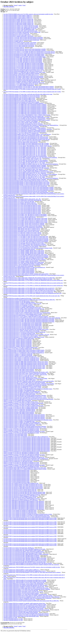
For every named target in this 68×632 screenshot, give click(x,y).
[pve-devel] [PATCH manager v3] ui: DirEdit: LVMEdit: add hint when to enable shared (23, 262)
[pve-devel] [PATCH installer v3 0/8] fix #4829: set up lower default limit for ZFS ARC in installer (26, 167)
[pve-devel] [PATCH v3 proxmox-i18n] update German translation (18, 412)
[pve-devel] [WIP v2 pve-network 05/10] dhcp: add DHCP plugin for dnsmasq (21, 555)
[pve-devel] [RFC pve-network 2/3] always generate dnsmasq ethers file (20, 489)
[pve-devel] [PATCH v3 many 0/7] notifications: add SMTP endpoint (19, 409)
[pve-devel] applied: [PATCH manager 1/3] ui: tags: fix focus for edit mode (20, 590)
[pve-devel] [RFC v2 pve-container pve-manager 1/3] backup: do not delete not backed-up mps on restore (27, 514)
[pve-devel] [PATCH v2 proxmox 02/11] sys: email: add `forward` (18, 376)
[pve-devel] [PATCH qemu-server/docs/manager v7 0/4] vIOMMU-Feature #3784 (22, 315)
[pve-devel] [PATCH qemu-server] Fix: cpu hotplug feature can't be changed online (22, 323)
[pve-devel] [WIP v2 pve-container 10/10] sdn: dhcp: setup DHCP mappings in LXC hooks (24, 549)
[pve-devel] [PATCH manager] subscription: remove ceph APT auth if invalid (21, 231)
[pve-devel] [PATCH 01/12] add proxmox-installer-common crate (18, 23)
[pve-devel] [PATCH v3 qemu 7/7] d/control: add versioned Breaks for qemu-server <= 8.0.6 (24, 427)
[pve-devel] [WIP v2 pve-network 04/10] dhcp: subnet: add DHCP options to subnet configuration (26, 554)
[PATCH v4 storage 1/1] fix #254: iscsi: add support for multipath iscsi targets (21, 453)
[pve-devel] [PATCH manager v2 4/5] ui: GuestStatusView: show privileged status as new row (25, 245)
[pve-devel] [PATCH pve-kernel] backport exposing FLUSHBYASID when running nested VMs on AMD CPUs (29, 299)
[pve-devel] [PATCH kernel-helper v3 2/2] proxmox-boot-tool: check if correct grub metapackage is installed (28, 192)
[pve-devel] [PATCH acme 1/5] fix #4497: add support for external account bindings (22, 58)
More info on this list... (8, 6)
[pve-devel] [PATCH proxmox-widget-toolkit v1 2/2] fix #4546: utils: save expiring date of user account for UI (29, 288)
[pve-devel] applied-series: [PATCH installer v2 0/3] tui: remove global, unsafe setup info (24, 582)
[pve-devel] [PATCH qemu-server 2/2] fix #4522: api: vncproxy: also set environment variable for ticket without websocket (31, 317)
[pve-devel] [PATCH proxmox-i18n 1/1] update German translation (19, 270)
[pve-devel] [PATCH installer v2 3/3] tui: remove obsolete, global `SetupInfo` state (22, 158)
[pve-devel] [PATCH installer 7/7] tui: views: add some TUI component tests (21, 133)
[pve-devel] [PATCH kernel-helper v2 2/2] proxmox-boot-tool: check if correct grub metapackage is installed (28, 187)
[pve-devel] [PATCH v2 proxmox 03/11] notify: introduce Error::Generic (20, 377)
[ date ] (24, 5)
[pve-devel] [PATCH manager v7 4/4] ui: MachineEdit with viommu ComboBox (22, 264)
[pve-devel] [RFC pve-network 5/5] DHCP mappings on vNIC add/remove (20, 496)
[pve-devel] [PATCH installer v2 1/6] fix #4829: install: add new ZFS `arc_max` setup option (24, 147)
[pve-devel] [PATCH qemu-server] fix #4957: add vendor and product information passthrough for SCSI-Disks (29, 319)
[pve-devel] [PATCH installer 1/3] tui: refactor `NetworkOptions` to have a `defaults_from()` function (26, 115)
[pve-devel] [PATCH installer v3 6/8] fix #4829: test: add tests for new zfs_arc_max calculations (25, 175)
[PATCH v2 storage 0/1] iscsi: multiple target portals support (17, 400)
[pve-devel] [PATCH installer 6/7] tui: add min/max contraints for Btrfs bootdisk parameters (24, 131)
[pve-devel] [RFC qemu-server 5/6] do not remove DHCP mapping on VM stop (21, 498)
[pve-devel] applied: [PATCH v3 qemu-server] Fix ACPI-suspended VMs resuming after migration (26, 613)
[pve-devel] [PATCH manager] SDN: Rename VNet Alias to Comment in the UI (21, 228)
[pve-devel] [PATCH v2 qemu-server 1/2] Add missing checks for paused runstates (22, 386)
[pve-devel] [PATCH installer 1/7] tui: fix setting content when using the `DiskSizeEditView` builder (26, 117)
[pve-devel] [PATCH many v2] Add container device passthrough (18, 266)
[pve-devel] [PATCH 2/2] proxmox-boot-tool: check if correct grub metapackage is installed (24, 49)
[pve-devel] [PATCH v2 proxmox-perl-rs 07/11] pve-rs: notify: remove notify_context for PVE (25, 374)
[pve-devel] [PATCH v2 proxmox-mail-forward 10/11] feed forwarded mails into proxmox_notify (26, 372)
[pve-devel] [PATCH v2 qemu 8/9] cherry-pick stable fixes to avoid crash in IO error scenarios (25, 397)
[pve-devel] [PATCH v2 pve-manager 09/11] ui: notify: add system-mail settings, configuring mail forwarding (28, 383)
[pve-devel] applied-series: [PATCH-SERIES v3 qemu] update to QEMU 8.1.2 (21, 569)
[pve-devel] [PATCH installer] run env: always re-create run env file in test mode (22, 140)
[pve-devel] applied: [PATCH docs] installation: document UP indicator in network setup (23, 586)
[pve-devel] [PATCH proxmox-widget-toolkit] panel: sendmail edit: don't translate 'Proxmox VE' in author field (29, 277)
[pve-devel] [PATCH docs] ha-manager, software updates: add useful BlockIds (21, 78)
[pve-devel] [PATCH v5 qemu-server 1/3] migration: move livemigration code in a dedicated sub (25, 458)
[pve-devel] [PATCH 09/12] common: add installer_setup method (18, 36)
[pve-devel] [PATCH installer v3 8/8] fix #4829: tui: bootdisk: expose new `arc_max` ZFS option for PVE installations (30, 178)
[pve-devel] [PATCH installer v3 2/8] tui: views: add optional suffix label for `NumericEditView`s (26, 170)
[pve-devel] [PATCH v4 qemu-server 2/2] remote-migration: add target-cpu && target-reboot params (26, 438)
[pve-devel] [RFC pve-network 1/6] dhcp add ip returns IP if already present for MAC (23, 488)
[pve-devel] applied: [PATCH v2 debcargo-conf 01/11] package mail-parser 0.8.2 (22, 611)
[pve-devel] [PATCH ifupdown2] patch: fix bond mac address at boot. (19, 98)
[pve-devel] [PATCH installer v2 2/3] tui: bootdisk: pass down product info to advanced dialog (25, 156)
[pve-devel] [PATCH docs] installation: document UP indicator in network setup (21, 81)
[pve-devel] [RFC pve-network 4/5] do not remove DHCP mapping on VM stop (21, 494)
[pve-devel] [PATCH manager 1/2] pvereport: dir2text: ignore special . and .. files (22, 198)
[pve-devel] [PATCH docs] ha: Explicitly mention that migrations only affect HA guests (23, 80)
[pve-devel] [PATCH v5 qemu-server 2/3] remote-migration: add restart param (21, 460)
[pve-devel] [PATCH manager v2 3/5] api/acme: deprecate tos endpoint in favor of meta (23, 242)
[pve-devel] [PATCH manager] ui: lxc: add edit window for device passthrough (21, 235)
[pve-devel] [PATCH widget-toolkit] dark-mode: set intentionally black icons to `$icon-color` (25, 467)
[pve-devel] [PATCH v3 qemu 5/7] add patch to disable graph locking (19, 425)
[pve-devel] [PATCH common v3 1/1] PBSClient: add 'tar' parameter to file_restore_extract (24, 72)
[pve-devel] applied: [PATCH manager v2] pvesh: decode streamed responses (21, 593)
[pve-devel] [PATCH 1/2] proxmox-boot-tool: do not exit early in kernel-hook (21, 40)
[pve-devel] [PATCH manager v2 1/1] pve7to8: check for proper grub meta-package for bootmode (26, 239)
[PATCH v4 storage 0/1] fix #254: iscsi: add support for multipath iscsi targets (21, 452)
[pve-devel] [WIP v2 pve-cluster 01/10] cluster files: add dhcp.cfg (18, 547)
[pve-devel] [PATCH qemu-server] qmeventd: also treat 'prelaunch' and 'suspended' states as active (26, 329)
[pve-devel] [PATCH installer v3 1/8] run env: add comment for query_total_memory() (23, 169)
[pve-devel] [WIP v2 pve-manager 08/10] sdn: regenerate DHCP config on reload (22, 550)
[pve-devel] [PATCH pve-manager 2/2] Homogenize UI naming (18, 304)
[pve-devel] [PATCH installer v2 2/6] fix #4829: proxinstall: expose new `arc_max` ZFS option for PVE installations (30, 157)
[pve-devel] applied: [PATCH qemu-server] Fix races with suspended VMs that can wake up (24, 607)
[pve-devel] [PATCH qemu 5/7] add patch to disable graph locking (18, 338)
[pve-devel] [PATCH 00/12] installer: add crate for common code (18, 19)
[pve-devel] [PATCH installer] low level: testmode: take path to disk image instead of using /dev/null (26, 139)
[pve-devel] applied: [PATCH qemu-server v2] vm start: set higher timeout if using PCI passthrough (26, 609)
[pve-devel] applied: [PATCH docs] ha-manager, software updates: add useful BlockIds (23, 584)
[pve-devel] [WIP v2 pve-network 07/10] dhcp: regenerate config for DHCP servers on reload (25, 560)
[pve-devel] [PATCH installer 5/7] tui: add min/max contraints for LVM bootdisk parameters (24, 130)
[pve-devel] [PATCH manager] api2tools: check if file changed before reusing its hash (23, 227)
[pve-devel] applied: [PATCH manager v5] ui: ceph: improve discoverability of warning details (25, 594)
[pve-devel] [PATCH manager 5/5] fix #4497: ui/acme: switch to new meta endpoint (22, 226)
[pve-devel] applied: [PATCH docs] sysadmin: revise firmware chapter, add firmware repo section (26, 587)
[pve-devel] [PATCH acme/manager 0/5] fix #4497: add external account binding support (24, 54)
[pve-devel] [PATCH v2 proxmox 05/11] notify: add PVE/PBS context (19, 379)
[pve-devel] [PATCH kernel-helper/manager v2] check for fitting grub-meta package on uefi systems (26, 182)
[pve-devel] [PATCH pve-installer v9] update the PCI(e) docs (17, 298)
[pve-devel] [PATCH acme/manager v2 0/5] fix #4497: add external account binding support (24, 56)
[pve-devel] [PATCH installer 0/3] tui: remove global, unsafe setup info (19, 100)
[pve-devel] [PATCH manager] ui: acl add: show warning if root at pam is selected (22, 232)
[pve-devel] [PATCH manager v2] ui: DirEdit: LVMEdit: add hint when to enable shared (23, 250)
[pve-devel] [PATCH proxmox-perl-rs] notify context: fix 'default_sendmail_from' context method (26, 273)
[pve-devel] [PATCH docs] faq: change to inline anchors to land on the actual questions (23, 76)
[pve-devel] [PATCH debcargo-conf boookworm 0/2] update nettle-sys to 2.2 (21, 74)
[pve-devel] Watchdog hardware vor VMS (13, 618)
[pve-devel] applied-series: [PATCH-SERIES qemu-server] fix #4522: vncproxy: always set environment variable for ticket (31, 567)
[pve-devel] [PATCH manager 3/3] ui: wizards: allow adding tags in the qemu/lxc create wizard (25, 218)
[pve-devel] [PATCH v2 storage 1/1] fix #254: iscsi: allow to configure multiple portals (23, 403)
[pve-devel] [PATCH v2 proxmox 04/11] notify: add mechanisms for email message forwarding (25, 378)
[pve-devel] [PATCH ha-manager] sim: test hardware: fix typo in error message (21, 95)
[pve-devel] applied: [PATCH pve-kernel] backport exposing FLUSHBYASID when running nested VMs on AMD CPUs (31, 600)
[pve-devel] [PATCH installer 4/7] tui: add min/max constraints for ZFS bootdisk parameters (24, 127)
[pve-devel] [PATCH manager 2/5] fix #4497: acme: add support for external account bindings (25, 214)
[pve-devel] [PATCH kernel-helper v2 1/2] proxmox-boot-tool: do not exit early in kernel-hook (25, 186)
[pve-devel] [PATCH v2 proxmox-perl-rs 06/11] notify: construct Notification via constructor (24, 373)
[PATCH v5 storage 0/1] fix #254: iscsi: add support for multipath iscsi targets (21, 462)
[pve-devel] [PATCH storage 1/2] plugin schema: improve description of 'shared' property (24, 350)
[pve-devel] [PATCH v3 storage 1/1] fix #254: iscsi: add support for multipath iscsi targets (24, 431)
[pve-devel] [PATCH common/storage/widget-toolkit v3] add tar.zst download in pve (23, 71)
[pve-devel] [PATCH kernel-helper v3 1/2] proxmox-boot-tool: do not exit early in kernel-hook (25, 191)
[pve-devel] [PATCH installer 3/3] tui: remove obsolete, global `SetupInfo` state (21, 122)
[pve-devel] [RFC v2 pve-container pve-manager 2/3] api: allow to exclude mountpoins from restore (26, 515)
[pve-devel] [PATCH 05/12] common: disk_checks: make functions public (20, 31)
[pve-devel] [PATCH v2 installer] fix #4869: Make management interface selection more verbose (25, 361)
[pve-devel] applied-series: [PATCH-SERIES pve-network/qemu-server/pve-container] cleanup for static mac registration (31, 564)
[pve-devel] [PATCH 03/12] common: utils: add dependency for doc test (20, 28)
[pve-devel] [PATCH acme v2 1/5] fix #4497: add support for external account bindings (23, 63)
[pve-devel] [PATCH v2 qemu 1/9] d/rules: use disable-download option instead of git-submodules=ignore (27, 388)
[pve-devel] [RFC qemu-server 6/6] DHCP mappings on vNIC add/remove (20, 500)
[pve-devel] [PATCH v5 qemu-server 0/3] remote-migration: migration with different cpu (24, 457)
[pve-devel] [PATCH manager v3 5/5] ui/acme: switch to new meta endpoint (21, 261)
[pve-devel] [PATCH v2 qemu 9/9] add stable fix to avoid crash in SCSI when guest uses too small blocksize (28, 399)
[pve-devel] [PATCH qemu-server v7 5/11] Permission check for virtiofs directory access (23, 337)
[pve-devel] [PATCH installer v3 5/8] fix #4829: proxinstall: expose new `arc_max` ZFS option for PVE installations (30, 174)
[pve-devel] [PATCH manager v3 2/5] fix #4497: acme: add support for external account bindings (25, 257)
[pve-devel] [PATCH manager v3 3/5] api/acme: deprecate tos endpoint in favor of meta (23, 258)
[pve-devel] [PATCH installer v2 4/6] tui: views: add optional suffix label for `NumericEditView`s (26, 161)
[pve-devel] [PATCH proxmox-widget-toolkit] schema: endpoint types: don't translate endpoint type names (28, 279)
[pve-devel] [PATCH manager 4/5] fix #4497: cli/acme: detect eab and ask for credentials (24, 223)
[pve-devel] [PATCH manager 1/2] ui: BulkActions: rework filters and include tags (22, 200)
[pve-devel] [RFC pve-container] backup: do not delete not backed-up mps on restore (23, 484)
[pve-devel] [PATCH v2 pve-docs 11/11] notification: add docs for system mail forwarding (24, 382)
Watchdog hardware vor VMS (10, 617)
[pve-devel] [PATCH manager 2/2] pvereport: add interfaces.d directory (20, 202)
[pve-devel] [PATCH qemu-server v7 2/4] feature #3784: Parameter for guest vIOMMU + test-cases (26, 334)
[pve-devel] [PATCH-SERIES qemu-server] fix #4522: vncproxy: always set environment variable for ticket (28, 14)
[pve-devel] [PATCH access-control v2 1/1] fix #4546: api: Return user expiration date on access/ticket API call (29, 52)
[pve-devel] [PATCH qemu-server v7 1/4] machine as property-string (19, 333)
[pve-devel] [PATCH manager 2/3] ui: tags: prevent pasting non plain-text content (22, 205)
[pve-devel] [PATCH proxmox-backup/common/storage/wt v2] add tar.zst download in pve (24, 267)
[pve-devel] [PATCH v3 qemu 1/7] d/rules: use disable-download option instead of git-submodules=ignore (27, 419)
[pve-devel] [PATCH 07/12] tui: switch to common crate (16, 33)
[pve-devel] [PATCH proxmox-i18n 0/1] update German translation (19, 268)
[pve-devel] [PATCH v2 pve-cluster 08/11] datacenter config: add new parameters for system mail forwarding (28, 381)
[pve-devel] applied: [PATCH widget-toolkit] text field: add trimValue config (21, 616)
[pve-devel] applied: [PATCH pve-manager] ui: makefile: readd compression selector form (24, 603)
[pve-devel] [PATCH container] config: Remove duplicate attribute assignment (21, 73)
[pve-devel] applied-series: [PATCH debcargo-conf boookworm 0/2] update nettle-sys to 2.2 (24, 571)
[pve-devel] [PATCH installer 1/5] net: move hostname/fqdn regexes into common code (23, 116)
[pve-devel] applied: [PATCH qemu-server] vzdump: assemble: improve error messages (23, 608)
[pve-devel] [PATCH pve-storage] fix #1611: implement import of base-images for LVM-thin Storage (26, 312)
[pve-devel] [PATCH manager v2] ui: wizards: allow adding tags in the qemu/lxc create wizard (25, 254)
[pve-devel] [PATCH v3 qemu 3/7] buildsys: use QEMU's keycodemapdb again (21, 422)
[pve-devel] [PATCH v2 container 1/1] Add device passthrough (18, 354)
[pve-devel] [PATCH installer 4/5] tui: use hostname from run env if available (21, 126)
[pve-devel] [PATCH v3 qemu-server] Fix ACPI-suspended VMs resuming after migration (24, 414)
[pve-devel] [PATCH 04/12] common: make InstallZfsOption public (19, 29)
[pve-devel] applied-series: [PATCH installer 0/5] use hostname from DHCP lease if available (25, 580)
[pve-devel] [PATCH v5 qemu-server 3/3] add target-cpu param (18, 461)
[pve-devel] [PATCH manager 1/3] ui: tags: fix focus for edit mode (18, 201)
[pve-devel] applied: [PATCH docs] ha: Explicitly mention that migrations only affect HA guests (25, 585)
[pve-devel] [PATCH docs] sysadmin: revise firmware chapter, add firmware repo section (24, 82)
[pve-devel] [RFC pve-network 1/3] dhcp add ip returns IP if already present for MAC (23, 487)
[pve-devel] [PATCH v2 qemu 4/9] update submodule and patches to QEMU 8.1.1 (22, 392)
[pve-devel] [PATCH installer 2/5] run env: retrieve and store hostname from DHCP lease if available (26, 120)
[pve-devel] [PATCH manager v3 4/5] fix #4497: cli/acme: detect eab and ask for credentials (24, 259)
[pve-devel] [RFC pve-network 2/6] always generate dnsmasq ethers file (20, 491)
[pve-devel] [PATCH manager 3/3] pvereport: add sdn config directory (19, 217)
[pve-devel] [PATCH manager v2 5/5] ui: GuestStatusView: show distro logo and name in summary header (28, 248)
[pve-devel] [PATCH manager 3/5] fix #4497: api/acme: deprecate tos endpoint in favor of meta (25, 220)
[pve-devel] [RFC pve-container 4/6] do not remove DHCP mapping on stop (21, 483)
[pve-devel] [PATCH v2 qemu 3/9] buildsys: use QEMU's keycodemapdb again (21, 391)
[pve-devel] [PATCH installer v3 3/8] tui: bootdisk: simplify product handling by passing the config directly (28, 171)
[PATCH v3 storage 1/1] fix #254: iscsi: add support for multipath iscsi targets (21, 428)
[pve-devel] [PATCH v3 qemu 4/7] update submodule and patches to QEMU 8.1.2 (22, 423)
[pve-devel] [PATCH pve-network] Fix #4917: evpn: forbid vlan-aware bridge (21, 310)
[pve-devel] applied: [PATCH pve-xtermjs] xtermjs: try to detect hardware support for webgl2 (25, 604)
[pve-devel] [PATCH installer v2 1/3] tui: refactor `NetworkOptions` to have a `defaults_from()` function (27, 146)
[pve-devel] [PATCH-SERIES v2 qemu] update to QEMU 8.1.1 (18, 15)
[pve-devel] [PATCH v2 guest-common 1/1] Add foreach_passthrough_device (21, 357)
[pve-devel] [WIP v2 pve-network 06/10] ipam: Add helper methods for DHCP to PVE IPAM (25, 558)
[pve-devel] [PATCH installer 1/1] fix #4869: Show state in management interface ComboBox (25, 104)
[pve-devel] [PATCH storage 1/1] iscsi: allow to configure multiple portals (20, 347)
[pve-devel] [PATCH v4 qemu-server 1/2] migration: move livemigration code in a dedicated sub (25, 436)
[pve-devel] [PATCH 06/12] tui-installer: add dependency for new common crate (22, 32)
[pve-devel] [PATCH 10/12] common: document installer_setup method (20, 42)
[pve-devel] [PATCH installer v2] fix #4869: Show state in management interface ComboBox (24, 165)
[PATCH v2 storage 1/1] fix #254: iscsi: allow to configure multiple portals (20, 401)
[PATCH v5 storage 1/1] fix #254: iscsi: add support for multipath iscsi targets (21, 463)
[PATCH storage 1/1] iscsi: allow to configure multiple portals (17, 348)
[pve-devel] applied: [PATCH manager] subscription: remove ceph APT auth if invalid (23, 591)
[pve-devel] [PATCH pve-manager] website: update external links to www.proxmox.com (23, 308)
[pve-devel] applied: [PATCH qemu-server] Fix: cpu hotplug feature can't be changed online (24, 606)
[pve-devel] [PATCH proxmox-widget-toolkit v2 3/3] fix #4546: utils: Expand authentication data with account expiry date (31, 295)
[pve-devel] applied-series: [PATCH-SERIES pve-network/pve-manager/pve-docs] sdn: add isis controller (27, 563)
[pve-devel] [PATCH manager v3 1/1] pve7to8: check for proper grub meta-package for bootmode (26, 255)
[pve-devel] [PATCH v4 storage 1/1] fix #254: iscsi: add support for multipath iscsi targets (24, 454)
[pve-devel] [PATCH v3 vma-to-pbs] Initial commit (15, 434)
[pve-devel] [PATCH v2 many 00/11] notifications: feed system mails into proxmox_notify (24, 365)
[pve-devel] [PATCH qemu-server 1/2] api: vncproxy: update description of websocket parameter (25, 316)
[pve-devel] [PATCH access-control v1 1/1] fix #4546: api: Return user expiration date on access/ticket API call (29, 51)
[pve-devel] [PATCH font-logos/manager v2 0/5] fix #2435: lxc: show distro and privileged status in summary (28, 86)
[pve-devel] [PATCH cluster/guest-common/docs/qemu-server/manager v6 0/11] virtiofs (23, 69)
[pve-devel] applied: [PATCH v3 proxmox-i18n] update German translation (20, 612)
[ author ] (20, 5)
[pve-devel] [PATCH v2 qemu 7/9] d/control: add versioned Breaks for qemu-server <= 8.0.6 (24, 396)
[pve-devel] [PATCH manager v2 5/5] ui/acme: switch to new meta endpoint (21, 246)
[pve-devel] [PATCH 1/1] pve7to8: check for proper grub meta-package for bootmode (23, 37)
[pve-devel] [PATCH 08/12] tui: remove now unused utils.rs (17, 34)
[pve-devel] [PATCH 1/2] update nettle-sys (13, 41)
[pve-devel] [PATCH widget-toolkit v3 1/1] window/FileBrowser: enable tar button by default (25, 469)
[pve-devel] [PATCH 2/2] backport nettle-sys (13, 47)
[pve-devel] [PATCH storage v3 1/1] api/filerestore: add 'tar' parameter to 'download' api (23, 352)
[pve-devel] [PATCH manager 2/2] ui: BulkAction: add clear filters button (20, 204)
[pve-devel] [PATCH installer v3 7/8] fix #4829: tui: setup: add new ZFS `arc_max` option (24, 177)
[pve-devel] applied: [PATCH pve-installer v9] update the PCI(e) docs (19, 599)
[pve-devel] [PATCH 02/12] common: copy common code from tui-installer (20, 25)
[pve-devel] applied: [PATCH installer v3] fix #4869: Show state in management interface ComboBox (26, 589)
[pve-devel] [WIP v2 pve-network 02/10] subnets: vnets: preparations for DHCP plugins (23, 551)
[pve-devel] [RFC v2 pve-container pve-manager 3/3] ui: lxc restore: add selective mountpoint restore (26, 516)
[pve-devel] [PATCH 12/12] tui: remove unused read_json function (18, 45)
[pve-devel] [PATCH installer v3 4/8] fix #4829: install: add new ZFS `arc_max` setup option (24, 173)
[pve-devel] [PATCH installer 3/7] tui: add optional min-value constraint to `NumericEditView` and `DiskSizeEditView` (31, 125)
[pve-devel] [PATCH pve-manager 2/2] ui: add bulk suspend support (19, 306)
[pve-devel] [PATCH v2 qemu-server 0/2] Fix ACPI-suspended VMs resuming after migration (25, 385)
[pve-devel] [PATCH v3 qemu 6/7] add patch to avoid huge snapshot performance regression (24, 426)
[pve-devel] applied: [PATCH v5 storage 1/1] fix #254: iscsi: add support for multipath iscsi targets (26, 615)
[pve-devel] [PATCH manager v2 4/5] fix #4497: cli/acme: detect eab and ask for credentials (24, 244)
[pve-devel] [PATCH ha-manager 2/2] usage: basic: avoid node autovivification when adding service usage (28, 94)
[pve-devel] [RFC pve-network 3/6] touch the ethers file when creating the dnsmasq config (24, 493)
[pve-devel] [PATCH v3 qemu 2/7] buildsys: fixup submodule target (19, 421)
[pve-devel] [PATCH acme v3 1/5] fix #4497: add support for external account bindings (23, 68)
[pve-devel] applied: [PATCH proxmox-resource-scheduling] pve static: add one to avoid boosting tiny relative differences (31, 596)
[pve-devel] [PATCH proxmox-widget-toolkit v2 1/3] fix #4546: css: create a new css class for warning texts (28, 292)
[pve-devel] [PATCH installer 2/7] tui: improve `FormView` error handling (20, 121)
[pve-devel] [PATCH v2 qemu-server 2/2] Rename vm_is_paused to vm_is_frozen (22, 387)
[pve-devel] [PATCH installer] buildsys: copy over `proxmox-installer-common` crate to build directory (27, 134)
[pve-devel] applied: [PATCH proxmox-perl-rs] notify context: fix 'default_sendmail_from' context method (28, 595)
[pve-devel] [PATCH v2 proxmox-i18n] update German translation (18, 369)
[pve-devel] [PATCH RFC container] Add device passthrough (17, 339)
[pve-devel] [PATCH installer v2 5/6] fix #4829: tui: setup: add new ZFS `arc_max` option (24, 162)
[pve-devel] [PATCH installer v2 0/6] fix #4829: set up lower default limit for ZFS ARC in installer (26, 143)
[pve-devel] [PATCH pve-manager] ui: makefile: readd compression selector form (22, 307)
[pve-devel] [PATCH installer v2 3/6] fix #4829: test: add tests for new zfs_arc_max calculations (25, 160)
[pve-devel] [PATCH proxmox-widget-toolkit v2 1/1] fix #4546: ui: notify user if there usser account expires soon (29, 290)
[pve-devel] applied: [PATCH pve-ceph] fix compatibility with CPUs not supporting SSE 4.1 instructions (27, 598)
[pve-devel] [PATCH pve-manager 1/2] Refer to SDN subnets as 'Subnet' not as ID (22, 303)
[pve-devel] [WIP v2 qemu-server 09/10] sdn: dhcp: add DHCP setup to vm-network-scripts (24, 562)
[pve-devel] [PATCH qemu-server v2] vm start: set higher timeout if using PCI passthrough (24, 332)
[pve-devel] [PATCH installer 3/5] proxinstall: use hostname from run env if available (23, 124)
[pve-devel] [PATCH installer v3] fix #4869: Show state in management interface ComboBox (24, 179)
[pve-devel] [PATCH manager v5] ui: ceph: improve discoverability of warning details (23, 263)
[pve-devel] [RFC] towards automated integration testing (16, 470)
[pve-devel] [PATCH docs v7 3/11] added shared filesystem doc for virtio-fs (21, 83)
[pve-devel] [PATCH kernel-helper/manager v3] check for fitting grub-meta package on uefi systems (26, 183)
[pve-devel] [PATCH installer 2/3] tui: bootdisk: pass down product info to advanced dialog (24, 118)
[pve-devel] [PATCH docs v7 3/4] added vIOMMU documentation (18, 85)
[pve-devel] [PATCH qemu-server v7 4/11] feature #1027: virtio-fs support (20, 335)
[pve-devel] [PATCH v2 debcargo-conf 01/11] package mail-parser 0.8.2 (20, 356)
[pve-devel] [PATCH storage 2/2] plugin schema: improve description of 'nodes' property (23, 351)
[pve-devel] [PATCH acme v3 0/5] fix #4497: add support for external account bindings (23, 67)
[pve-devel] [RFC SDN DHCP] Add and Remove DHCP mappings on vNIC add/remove (23, 501)
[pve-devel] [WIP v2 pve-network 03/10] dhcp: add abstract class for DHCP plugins (22, 553)
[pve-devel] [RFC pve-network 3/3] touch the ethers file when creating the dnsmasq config (24, 492)
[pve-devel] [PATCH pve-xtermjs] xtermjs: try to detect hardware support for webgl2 (23, 313)
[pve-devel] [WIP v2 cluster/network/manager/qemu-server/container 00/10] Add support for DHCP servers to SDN (30, 518)
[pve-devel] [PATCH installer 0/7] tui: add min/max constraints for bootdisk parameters (23, 103)
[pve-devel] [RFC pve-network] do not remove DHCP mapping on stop (19, 497)
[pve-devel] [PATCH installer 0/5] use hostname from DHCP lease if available (21, 102)
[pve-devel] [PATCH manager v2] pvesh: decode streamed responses (19, 249)
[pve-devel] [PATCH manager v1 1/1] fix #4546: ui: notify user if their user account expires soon (25, 236)
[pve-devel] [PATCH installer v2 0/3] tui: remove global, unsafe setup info (20, 142)
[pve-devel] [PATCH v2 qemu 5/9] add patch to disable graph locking (19, 394)
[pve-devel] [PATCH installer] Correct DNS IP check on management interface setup (23, 135)
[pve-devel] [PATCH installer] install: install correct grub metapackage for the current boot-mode (25, 136)
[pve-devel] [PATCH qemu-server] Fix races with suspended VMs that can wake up (22, 326)
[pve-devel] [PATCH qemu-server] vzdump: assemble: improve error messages (21, 330)
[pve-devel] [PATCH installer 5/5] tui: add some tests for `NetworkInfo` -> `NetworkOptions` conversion (27, 129)
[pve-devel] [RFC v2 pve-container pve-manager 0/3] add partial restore (20, 510)
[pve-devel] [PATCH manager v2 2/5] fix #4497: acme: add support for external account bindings (25, 241)
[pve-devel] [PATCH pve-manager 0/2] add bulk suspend (16, 301)
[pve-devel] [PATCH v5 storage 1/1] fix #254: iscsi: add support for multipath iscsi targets (24, 465)
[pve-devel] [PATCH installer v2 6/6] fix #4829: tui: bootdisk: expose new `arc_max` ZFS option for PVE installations (30, 164)
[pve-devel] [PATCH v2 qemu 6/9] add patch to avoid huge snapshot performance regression (24, 395)
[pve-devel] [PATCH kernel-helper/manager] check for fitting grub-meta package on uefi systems (25, 180)
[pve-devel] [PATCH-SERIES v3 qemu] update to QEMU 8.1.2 (18, 18)
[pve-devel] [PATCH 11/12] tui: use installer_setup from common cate (19, 43)
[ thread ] (16, 5)
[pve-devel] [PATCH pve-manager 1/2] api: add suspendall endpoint (19, 302)
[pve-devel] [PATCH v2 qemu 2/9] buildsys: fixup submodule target (19, 390)
